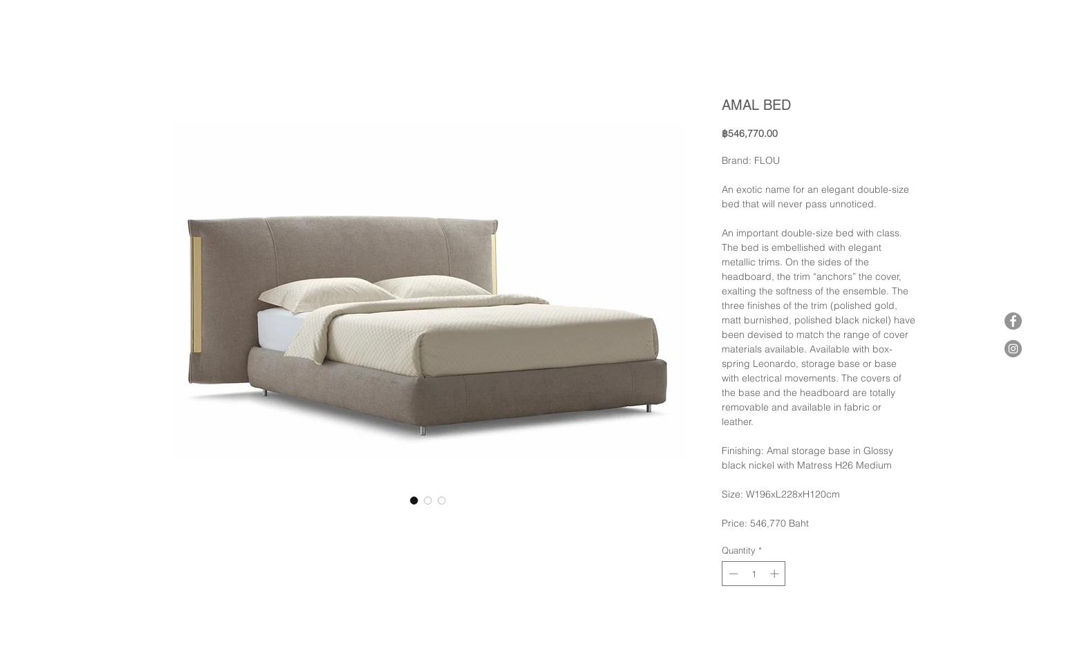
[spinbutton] (753, 573)
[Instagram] (1013, 348)
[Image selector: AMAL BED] (414, 500)
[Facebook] (1013, 321)
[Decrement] (732, 573)
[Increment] (775, 573)
